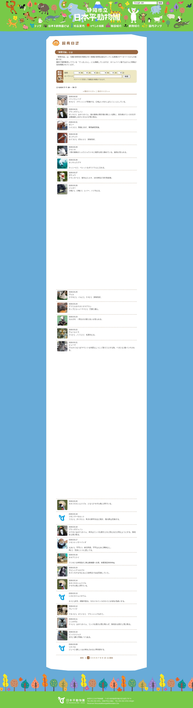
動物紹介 (132, 26)
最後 (111, 658)
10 (105, 658)
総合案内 (78, 26)
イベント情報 (95, 26)
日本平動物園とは (56, 26)
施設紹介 (114, 26)
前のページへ (89, 91)
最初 (82, 658)
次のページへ (103, 91)
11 (108, 658)
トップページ (35, 26)
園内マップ (151, 26)
